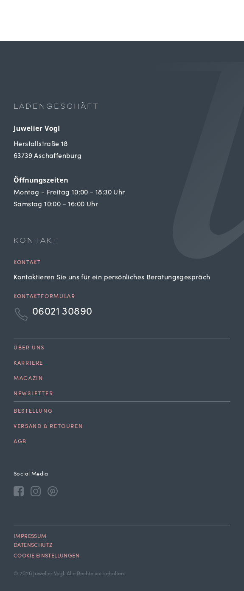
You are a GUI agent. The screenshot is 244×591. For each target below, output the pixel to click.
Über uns (29, 348)
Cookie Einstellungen (46, 556)
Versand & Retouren (48, 427)
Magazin (28, 379)
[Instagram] (36, 490)
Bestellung (33, 411)
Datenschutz (33, 546)
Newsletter (33, 394)
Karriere (28, 363)
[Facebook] (19, 490)
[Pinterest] (53, 490)
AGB (20, 442)
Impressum (30, 537)
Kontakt (27, 263)
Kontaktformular (44, 297)
